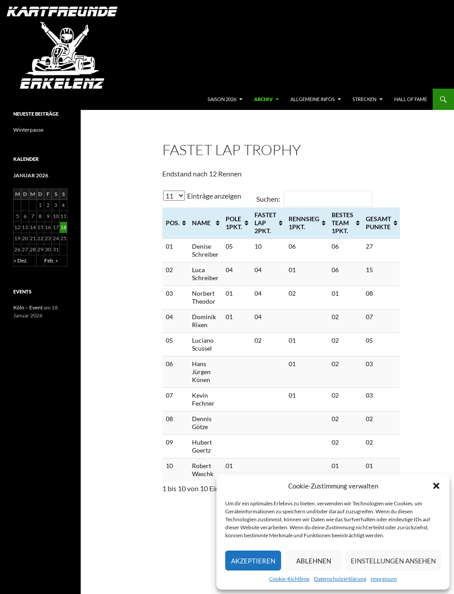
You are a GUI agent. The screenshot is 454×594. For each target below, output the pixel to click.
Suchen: (314, 199)
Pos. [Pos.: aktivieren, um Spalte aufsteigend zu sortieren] (173, 223)
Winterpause (28, 129)
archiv (263, 99)
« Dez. (21, 260)
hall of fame (410, 99)
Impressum (384, 578)
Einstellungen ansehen (393, 561)
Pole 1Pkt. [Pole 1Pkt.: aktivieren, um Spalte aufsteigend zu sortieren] (234, 223)
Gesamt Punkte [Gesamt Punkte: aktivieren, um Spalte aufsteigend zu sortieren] (378, 223)
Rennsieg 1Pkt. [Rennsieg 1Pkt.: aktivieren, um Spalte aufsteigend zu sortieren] (304, 223)
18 (63, 227)
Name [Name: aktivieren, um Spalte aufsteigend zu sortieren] (201, 223)
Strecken (364, 99)
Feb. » (51, 260)
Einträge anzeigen (202, 195)
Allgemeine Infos (312, 99)
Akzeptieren (253, 561)
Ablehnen (313, 561)
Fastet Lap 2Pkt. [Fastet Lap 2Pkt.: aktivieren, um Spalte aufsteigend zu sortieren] (265, 222)
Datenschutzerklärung (340, 578)
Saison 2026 (221, 99)
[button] (436, 485)
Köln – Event (28, 307)
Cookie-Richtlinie (289, 578)
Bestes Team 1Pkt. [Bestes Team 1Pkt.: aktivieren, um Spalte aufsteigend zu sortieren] (342, 222)
